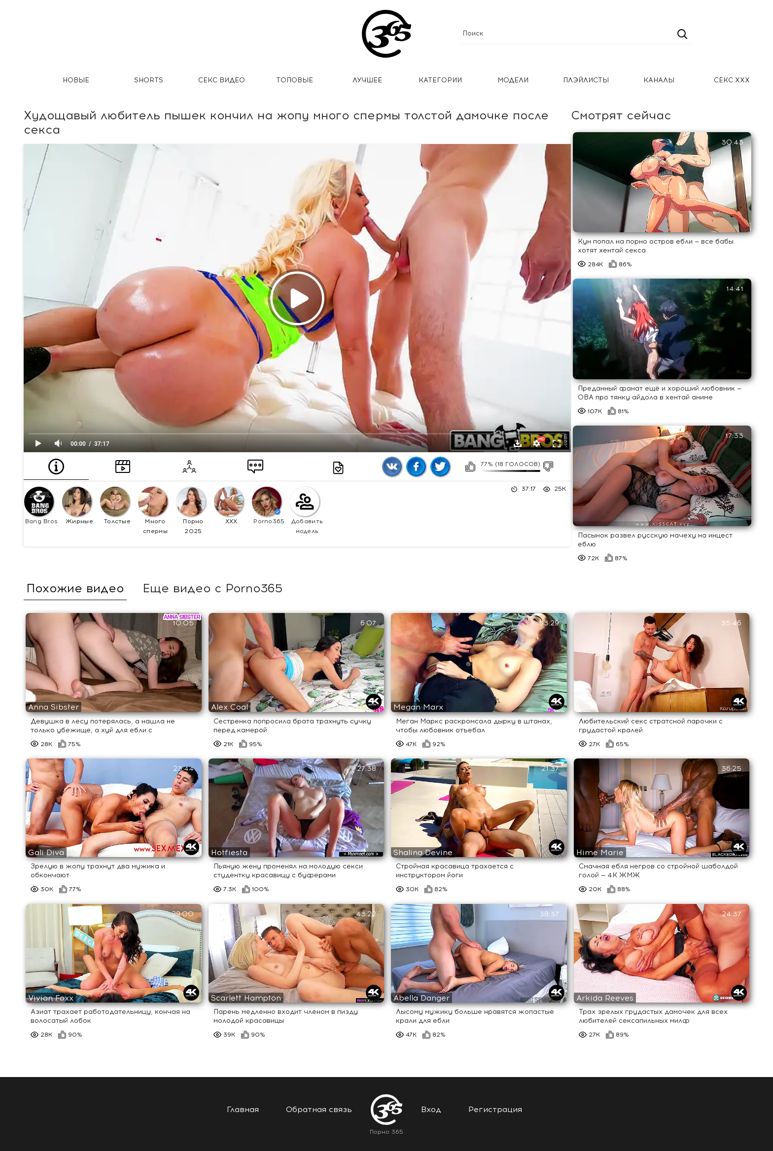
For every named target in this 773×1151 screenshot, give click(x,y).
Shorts (148, 80)
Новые (76, 80)
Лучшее (367, 80)
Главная (22, 81)
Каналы (658, 80)
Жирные (77, 506)
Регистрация (495, 1109)
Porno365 (268, 506)
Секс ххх (732, 80)
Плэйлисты (586, 80)
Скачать (518, 443)
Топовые (294, 80)
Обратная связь (319, 1109)
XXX (229, 506)
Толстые (115, 506)
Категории (440, 80)
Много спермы (153, 511)
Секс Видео (221, 80)
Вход (431, 1109)
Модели (512, 80)
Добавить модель (306, 511)
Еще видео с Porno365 (212, 588)
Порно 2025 (191, 511)
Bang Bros (41, 506)
